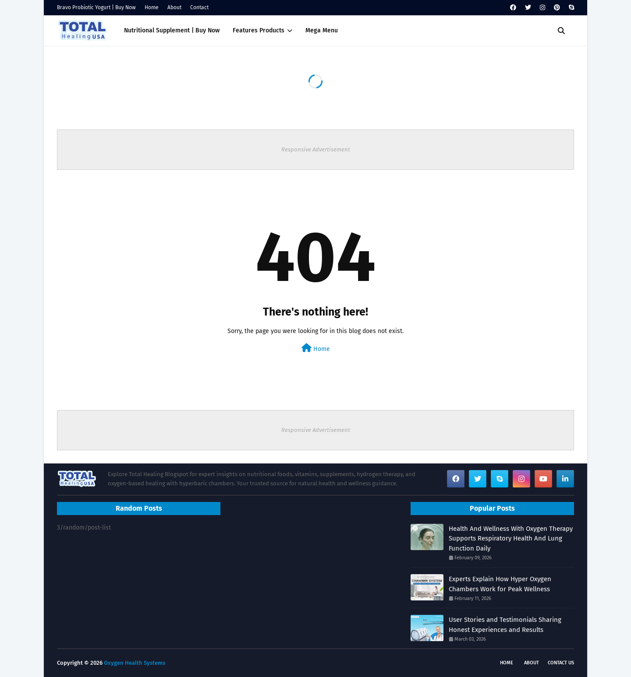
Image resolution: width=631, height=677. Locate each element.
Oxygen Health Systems (134, 662)
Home (152, 7)
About (174, 7)
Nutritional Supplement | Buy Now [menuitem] (172, 30)
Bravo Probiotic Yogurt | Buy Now (96, 7)
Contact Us (561, 663)
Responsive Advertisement (315, 149)
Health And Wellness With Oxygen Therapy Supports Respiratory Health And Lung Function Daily (511, 538)
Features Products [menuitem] (258, 30)
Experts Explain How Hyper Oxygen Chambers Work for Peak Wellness (500, 584)
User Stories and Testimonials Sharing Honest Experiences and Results (505, 625)
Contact (199, 7)
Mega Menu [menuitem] (321, 30)
